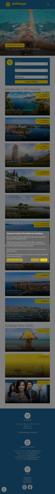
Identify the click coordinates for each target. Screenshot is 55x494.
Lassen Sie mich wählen (15, 260)
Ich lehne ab (35, 260)
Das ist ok (44, 260)
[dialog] (27, 247)
